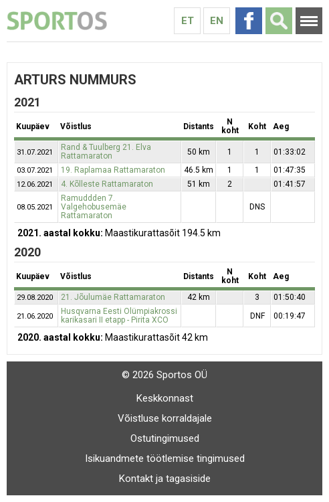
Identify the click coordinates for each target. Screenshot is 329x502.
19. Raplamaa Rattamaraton (113, 170)
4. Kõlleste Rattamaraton (107, 184)
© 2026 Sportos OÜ (164, 375)
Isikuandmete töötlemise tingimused (165, 458)
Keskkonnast (164, 398)
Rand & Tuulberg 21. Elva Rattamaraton (106, 152)
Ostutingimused (164, 438)
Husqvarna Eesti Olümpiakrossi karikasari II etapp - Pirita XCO (119, 316)
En (216, 21)
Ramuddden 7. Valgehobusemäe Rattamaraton (93, 206)
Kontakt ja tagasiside (165, 479)
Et (187, 21)
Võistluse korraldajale (165, 418)
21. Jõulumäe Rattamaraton (113, 297)
